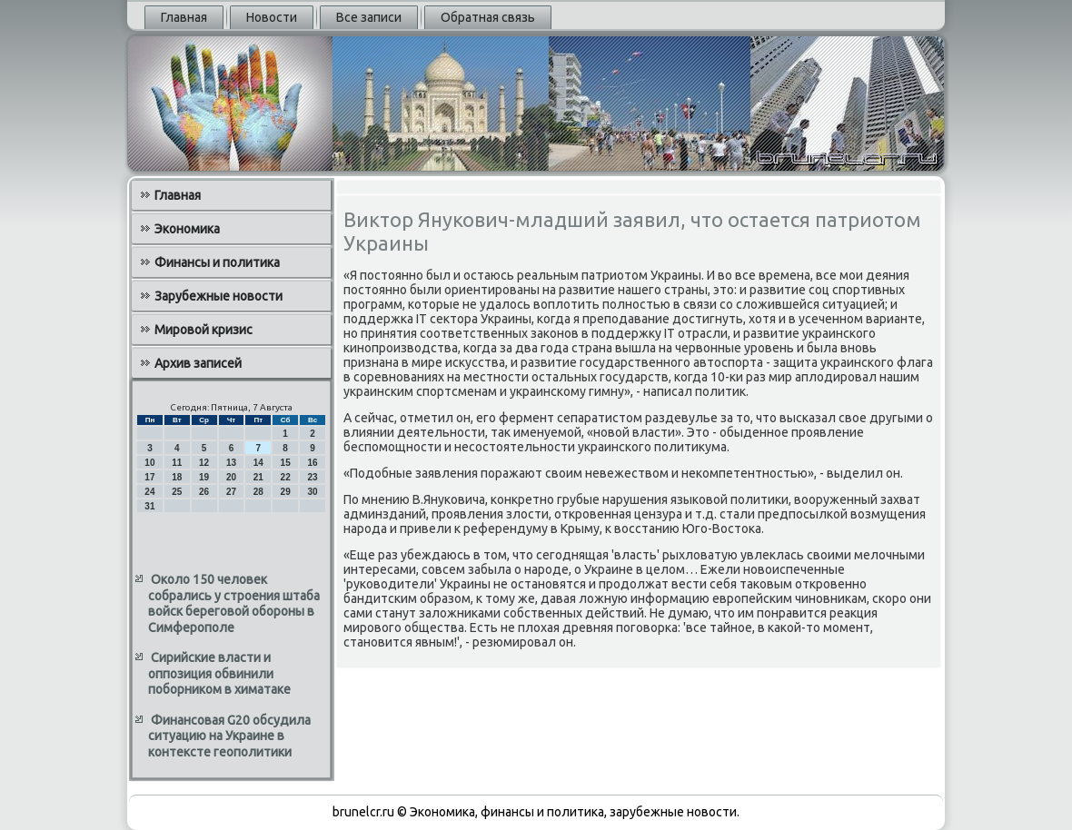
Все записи (369, 17)
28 (258, 492)
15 (286, 463)
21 (258, 477)
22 (286, 477)
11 (177, 463)
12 (204, 463)
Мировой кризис (203, 329)
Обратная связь (488, 17)
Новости (271, 17)
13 (231, 463)
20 (231, 477)
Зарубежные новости (218, 296)
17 (149, 477)
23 (312, 477)
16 (312, 463)
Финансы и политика (217, 262)
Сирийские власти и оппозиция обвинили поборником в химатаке (219, 673)
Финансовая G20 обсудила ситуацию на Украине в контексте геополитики (229, 736)
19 (204, 477)
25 (177, 492)
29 (286, 492)
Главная (184, 17)
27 (231, 492)
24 (149, 492)
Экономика (187, 229)
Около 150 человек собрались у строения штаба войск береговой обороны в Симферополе (234, 603)
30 (312, 492)
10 (149, 463)
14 (258, 463)
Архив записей (198, 363)
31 (149, 506)
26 (204, 492)
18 (177, 477)
